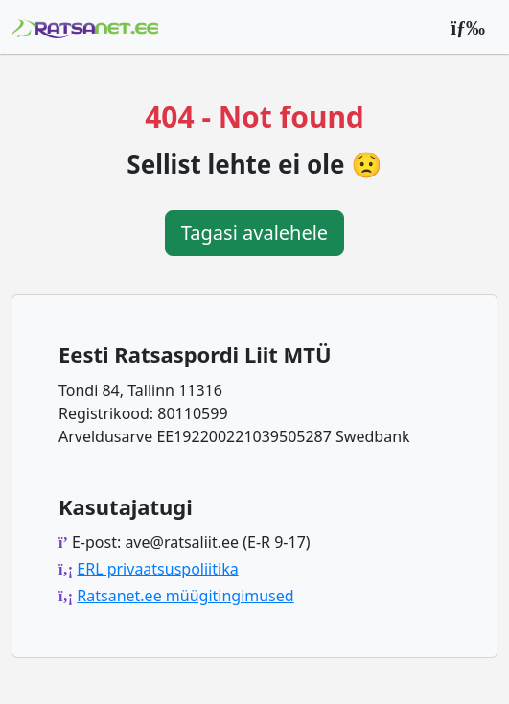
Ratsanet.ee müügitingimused (185, 595)
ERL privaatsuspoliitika (157, 568)
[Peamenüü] (467, 27)
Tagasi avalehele (254, 233)
